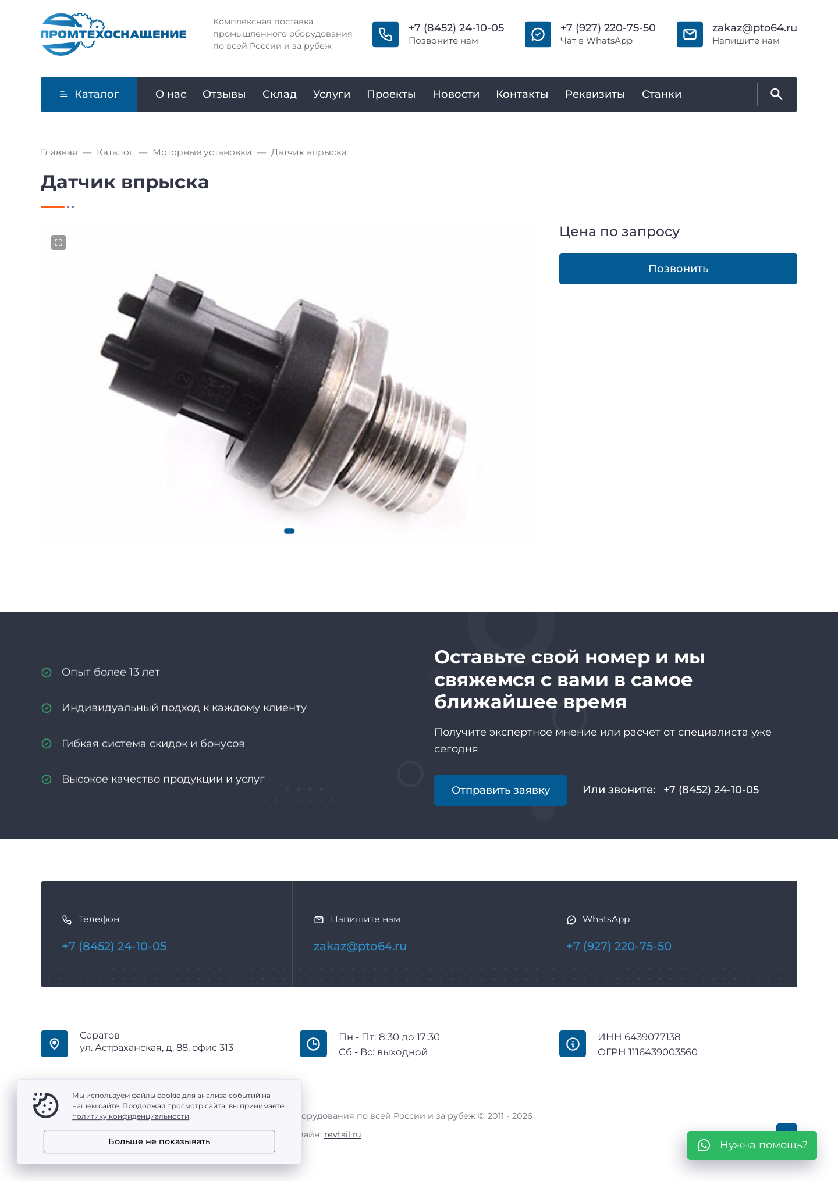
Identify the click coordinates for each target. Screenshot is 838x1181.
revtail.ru (342, 1134)
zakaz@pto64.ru (754, 28)
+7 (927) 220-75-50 (608, 28)
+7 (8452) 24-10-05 (456, 28)
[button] (290, 531)
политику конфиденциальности (130, 1116)
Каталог (89, 94)
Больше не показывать (159, 1141)
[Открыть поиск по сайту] (774, 94)
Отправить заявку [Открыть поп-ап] (501, 790)
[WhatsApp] (752, 1145)
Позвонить (678, 268)
